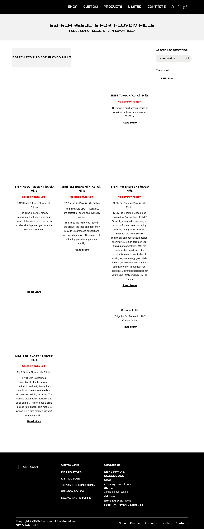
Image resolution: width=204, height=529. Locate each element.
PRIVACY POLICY (72, 491)
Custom (135, 523)
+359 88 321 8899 (116, 492)
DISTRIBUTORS (71, 472)
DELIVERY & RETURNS (76, 497)
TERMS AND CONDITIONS (78, 485)
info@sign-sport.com (117, 484)
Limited (166, 523)
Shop (122, 523)
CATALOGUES (70, 478)
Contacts (182, 523)
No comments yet (129, 101)
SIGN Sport (168, 78)
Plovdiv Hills (129, 310)
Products (151, 523)
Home (73, 30)
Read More (130, 122)
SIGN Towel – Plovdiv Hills (129, 95)
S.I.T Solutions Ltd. (28, 525)
